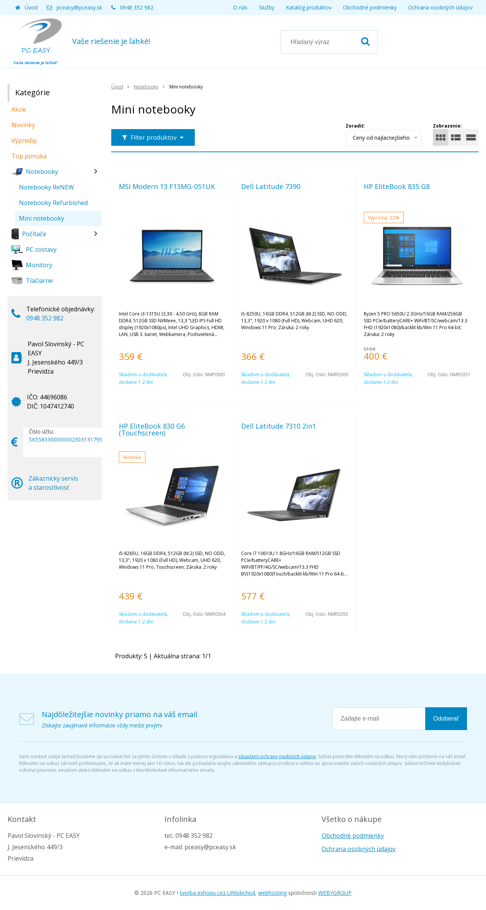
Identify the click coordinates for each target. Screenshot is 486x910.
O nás (240, 7)
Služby (267, 7)
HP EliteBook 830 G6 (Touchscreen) (152, 429)
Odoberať (446, 718)
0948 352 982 (136, 7)
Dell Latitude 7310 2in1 (278, 426)
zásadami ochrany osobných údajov (277, 756)
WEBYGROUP (335, 892)
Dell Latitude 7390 (270, 186)
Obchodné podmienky (370, 7)
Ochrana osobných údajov (440, 7)
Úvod (31, 7)
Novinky (23, 125)
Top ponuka (29, 156)
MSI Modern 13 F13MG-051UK (167, 186)
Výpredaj (23, 140)
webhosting (272, 892)
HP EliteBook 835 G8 (397, 186)
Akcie (18, 109)
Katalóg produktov (308, 7)
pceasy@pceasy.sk (79, 7)
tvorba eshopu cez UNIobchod (217, 892)
